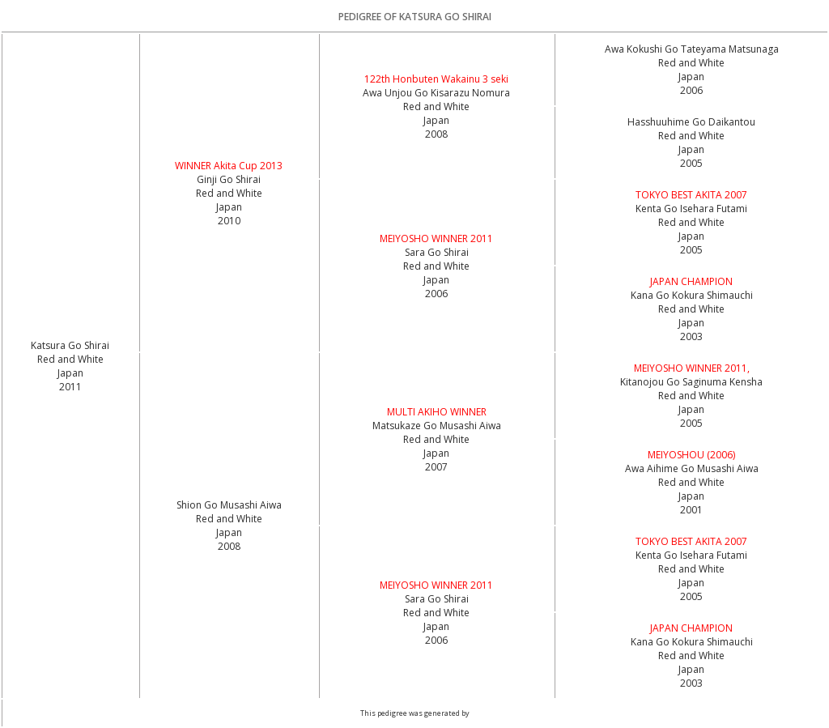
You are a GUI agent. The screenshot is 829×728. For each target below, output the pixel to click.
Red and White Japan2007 (436, 453)
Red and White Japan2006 (691, 76)
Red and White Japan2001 (691, 496)
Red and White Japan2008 (436, 120)
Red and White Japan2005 (691, 149)
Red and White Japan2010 (229, 207)
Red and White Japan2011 (70, 373)
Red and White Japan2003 (691, 322)
